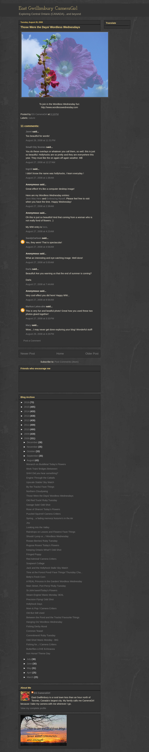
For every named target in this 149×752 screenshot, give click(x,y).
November (32, 447)
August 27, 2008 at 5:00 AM (40, 262)
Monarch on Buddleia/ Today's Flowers (46, 464)
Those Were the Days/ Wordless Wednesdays (49, 496)
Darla (28, 269)
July (29, 659)
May (29, 668)
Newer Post (28, 353)
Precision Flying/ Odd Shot (40, 599)
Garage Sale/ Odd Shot (38, 505)
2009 (27, 434)
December (32, 442)
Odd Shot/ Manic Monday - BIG (42, 640)
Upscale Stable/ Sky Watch (40, 482)
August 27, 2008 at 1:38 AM (40, 178)
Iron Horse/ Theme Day (38, 653)
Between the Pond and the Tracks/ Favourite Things (52, 617)
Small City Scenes (36, 147)
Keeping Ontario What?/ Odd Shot (43, 550)
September (33, 456)
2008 (27, 438)
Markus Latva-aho (35, 306)
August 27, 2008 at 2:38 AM (40, 206)
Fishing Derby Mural (36, 626)
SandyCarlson (33, 238)
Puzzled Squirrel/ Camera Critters (43, 514)
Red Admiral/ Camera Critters (41, 559)
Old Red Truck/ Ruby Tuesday (41, 500)
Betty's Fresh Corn (35, 577)
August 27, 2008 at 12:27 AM (40, 162)
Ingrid (29, 169)
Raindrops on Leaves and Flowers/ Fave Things (50, 532)
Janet (29, 131)
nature (32, 118)
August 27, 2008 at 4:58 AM (40, 247)
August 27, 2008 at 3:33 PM (40, 318)
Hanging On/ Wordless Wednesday (44, 622)
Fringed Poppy (33, 554)
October (31, 451)
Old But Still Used (35, 613)
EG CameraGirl (42, 693)
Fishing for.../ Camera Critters (41, 644)
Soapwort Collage (35, 563)
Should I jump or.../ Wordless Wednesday (47, 536)
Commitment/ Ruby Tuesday (40, 635)
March (30, 677)
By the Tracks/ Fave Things (40, 487)
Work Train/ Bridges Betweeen (41, 468)
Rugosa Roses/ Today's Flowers (42, 545)
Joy (28, 523)
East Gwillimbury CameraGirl (48, 8)
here (45, 227)
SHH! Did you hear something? (42, 473)
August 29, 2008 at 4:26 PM (40, 334)
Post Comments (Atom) (67, 362)
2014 (27, 411)
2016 (27, 402)
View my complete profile (33, 708)
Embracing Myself (56, 198)
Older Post (91, 353)
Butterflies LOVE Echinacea (40, 649)
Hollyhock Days (34, 604)
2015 (27, 407)
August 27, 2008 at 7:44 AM (40, 284)
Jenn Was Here (34, 198)
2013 (27, 416)
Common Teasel (34, 631)
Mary (28, 325)
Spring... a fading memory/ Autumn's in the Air (49, 518)
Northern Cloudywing (37, 491)
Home (60, 353)
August (31, 460)
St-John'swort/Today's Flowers (41, 590)
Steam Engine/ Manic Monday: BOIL (45, 595)
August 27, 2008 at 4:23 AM (40, 231)
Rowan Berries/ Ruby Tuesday (41, 541)
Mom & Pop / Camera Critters (41, 608)
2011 (27, 425)
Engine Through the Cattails (40, 477)
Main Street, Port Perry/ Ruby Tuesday (46, 586)
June (30, 663)
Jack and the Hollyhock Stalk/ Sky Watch (47, 568)
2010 (27, 429)
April (29, 672)
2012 (27, 420)
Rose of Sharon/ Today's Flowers (43, 509)
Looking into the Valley (37, 527)
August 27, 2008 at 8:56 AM (40, 299)
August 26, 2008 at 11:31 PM (40, 140)
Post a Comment (32, 340)
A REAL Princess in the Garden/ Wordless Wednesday (54, 581)
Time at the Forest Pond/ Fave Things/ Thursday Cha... (54, 572)
